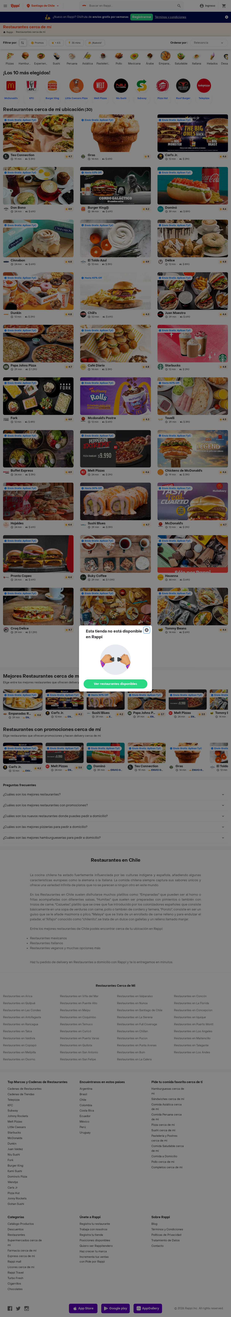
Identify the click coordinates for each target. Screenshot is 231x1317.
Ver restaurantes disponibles (115, 684)
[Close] (147, 630)
